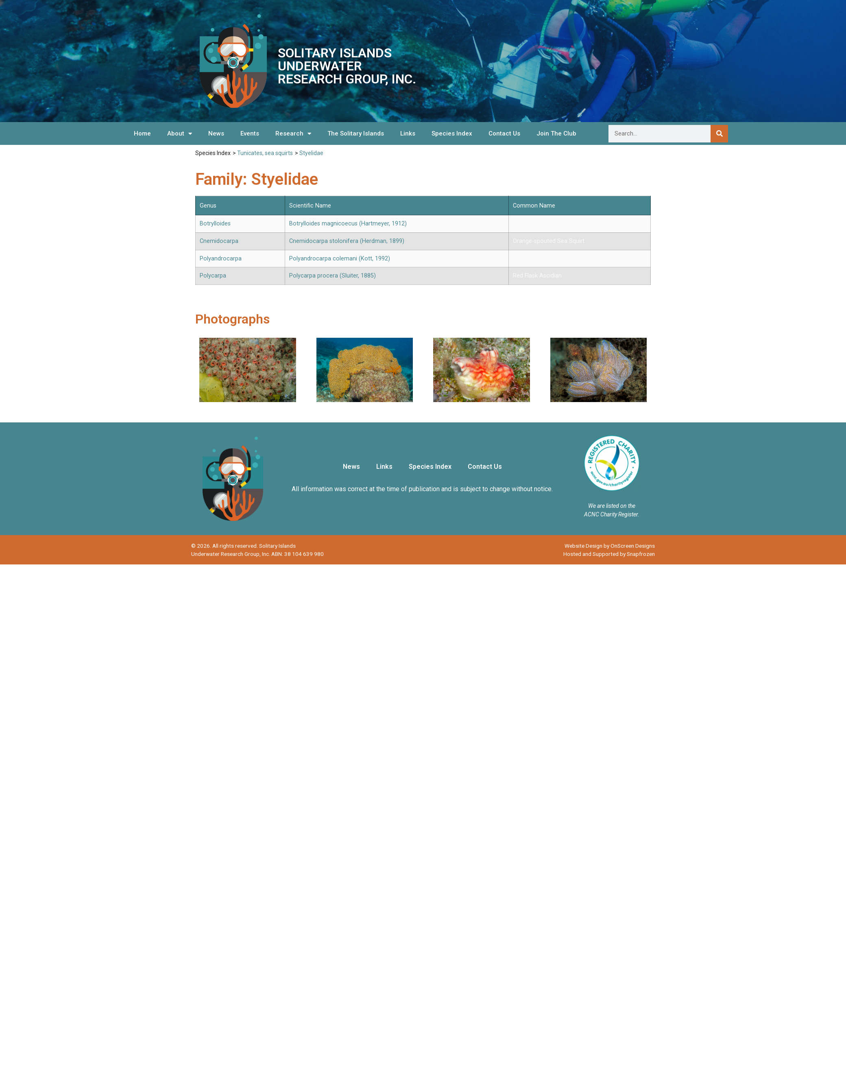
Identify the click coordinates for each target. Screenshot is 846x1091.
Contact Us (504, 133)
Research (293, 134)
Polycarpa (213, 275)
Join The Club (556, 133)
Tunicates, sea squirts (265, 153)
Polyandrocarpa (221, 258)
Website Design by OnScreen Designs (610, 545)
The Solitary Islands (355, 133)
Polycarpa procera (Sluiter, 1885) (332, 275)
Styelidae (311, 153)
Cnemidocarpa (219, 241)
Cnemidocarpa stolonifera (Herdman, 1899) (346, 241)
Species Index (452, 133)
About (179, 134)
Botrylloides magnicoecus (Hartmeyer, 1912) (348, 223)
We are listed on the (611, 506)
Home (142, 133)
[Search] (719, 133)
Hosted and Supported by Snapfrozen (609, 554)
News (216, 133)
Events (249, 133)
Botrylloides (215, 223)
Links (407, 133)
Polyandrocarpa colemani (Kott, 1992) (339, 258)
